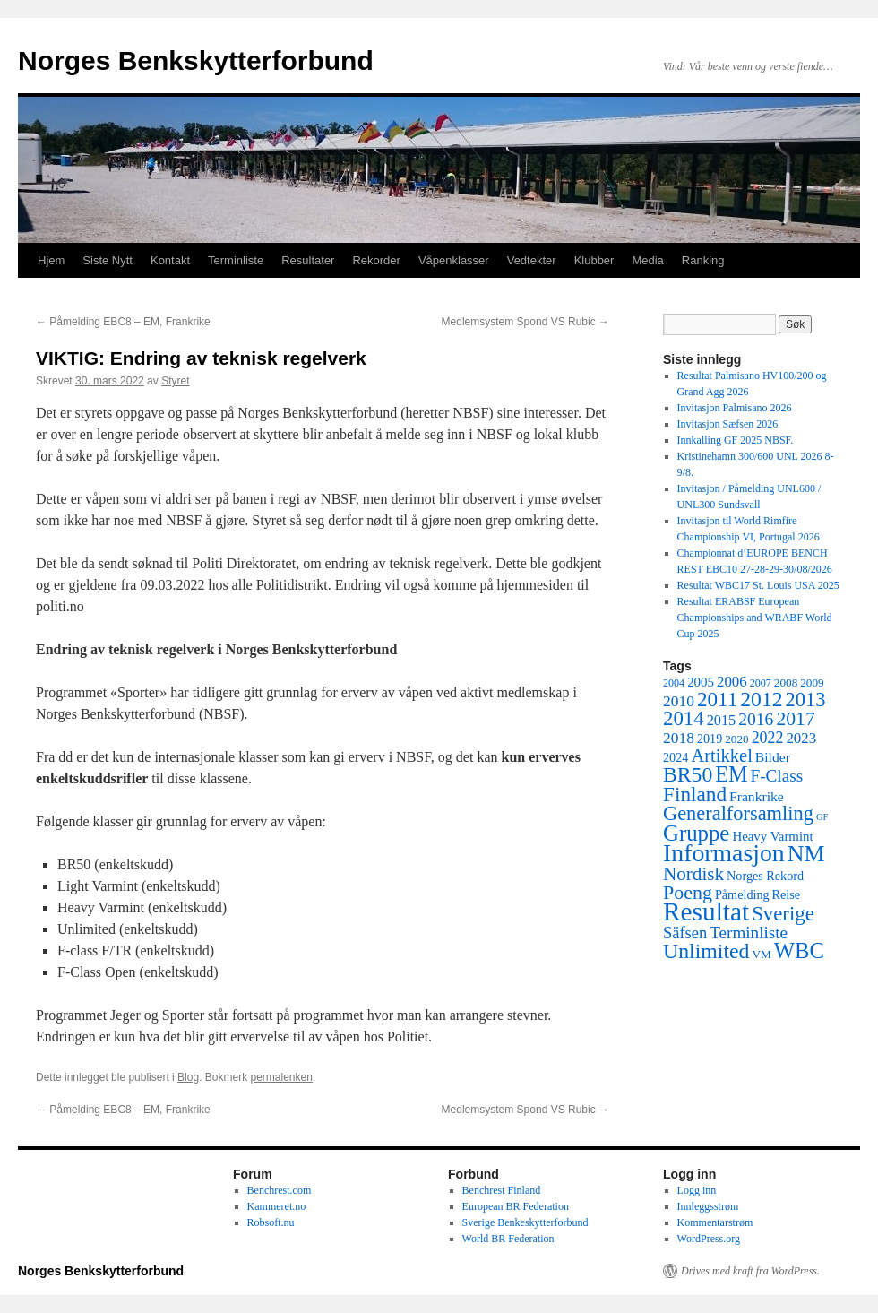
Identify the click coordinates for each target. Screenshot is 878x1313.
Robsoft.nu (271, 1222)
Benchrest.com (279, 1190)
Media (647, 260)
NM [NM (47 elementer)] (806, 854)
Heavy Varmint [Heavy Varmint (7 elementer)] (772, 836)
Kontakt (170, 260)
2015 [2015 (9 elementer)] (721, 720)
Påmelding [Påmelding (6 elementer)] (742, 894)
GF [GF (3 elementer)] (822, 817)
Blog (188, 1077)
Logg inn (697, 1190)
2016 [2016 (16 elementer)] (755, 719)
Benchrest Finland (501, 1190)
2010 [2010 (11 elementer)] (678, 701)
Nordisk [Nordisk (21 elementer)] (693, 874)
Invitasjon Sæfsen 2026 (728, 424)
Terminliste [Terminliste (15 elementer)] (749, 932)
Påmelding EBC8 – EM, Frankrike (123, 321)
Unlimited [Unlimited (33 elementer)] (706, 951)
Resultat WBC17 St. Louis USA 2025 (758, 585)
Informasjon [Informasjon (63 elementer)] (724, 853)
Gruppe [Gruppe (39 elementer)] (696, 833)
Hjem (51, 260)
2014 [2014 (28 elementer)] (683, 718)
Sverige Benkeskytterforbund (525, 1222)
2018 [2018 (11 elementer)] (678, 738)
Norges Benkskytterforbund (196, 60)
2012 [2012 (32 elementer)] (761, 699)
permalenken (282, 1077)
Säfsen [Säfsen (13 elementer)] (685, 933)
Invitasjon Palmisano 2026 (734, 408)
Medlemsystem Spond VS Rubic (525, 321)
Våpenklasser (453, 260)
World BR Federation (508, 1238)
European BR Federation (515, 1206)
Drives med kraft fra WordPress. (750, 1271)
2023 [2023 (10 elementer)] (801, 738)
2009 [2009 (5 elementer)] (811, 682)
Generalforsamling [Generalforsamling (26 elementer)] (738, 813)
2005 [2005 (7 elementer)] (700, 682)
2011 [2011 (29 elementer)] (717, 699)
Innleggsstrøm (708, 1206)
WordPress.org (708, 1238)
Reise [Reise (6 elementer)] (786, 894)
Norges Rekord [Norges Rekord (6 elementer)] (765, 875)
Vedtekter (531, 260)
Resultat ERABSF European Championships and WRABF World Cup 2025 (754, 617)
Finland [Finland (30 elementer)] (695, 794)
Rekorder (376, 260)
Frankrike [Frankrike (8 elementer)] (756, 796)
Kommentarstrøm (715, 1222)
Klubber (594, 260)
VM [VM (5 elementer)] (762, 954)
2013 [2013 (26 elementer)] (806, 699)
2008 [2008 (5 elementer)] (785, 682)
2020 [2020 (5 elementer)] (736, 739)
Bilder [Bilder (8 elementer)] (772, 756)
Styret (175, 381)
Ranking (703, 260)
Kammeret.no (276, 1206)
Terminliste (235, 260)
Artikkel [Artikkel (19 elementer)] (721, 755)
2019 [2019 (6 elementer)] (709, 738)
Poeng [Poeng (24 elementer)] (687, 892)
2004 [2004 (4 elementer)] (673, 683)
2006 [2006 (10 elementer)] (732, 681)
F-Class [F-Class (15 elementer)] (777, 775)
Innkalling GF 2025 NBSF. (735, 440)
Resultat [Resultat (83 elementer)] (706, 911)
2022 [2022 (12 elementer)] (768, 738)
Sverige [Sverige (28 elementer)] (783, 914)
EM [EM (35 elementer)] (731, 774)
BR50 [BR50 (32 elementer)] (687, 774)
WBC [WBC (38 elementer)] (799, 950)
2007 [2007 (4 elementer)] (760, 683)
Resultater (307, 260)
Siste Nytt (107, 260)
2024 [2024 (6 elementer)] (675, 757)
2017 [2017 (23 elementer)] (795, 719)
